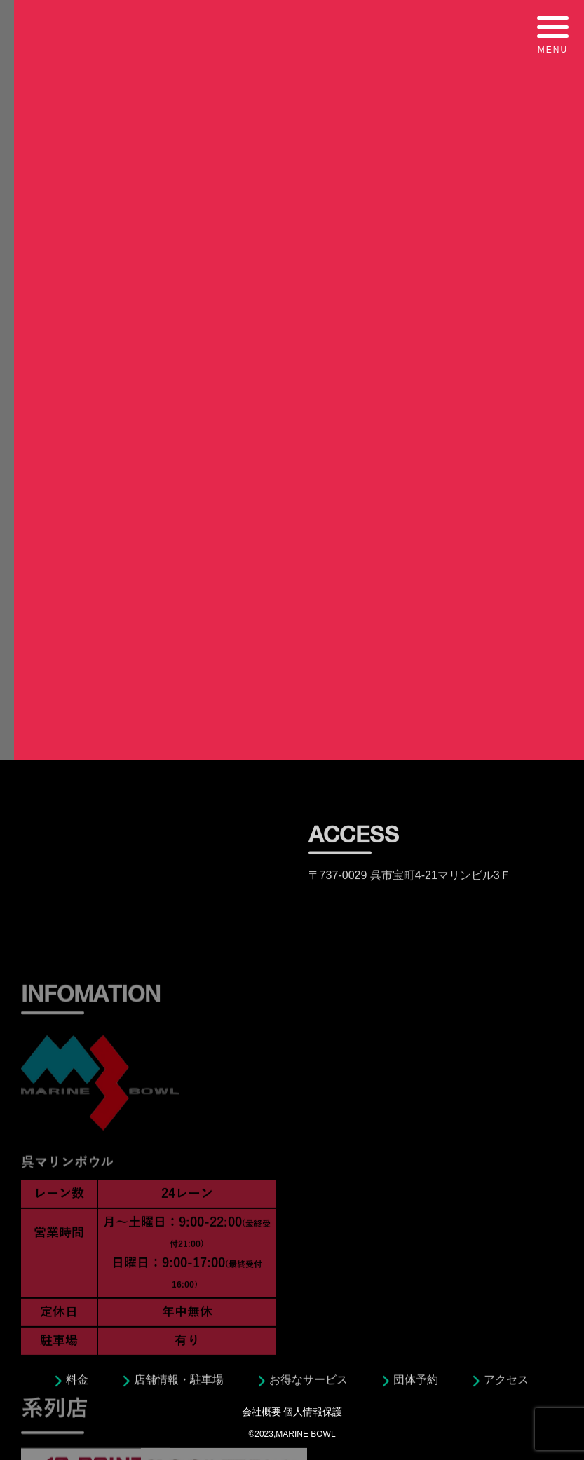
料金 (77, 1383)
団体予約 (415, 1383)
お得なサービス (308, 1383)
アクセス (506, 1383)
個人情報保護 (312, 1411)
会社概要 (261, 1411)
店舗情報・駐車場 (179, 1383)
